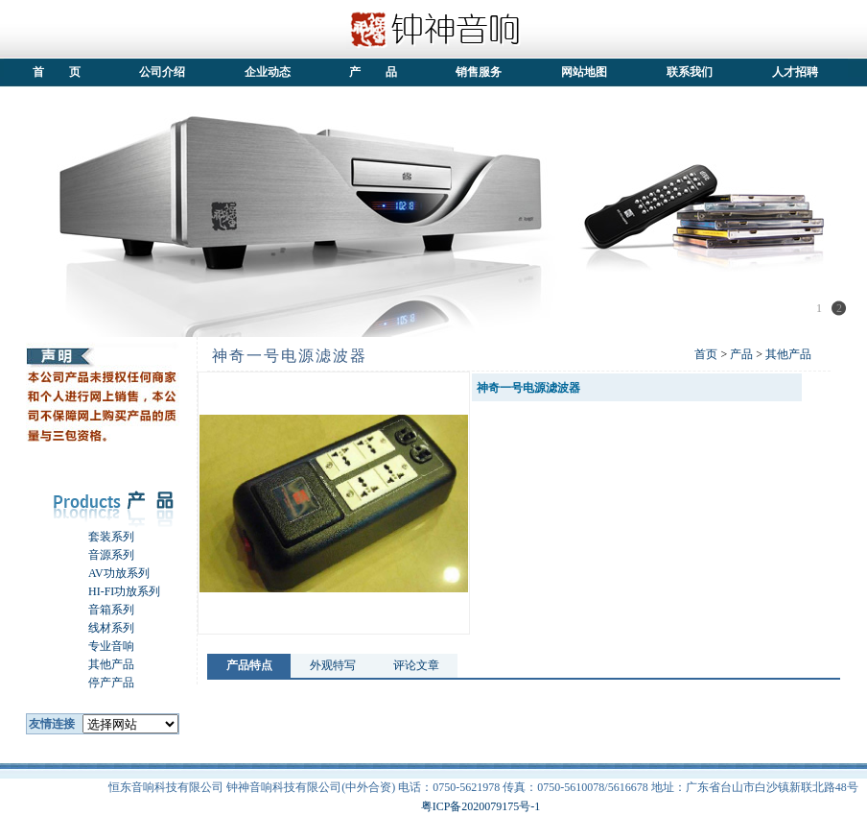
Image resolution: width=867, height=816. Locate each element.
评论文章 (416, 665)
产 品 (373, 72)
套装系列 (99, 536)
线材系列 (99, 628)
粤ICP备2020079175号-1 (481, 806)
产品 (741, 354)
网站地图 (584, 72)
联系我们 (690, 72)
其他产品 (99, 664)
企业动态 (268, 72)
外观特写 (333, 665)
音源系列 (99, 555)
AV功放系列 (107, 573)
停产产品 (99, 682)
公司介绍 (162, 72)
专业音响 (99, 646)
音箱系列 (99, 609)
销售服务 (479, 72)
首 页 (57, 72)
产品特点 (249, 665)
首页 (705, 354)
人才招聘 (795, 72)
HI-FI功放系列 (112, 591)
